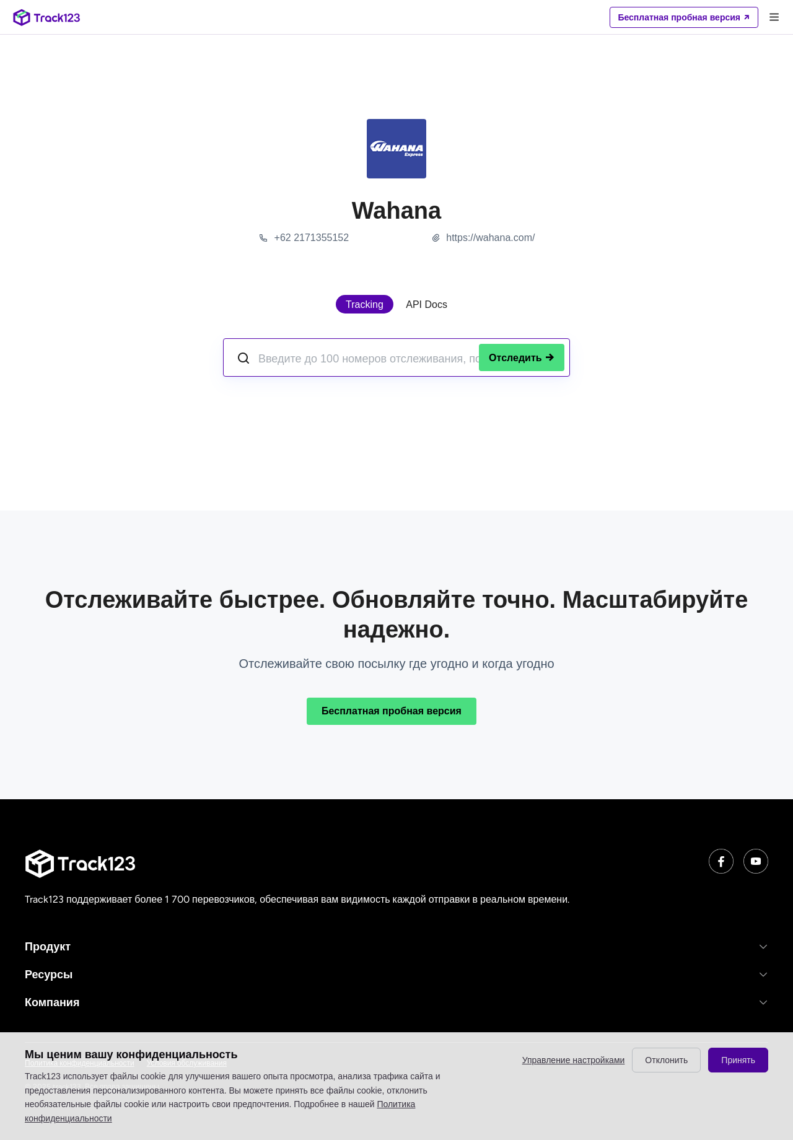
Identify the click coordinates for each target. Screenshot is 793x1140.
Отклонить (666, 1060)
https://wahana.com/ (490, 237)
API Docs (426, 304)
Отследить (521, 358)
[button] (396, 946)
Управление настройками (573, 1060)
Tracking (364, 304)
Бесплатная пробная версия (392, 711)
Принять (738, 1060)
